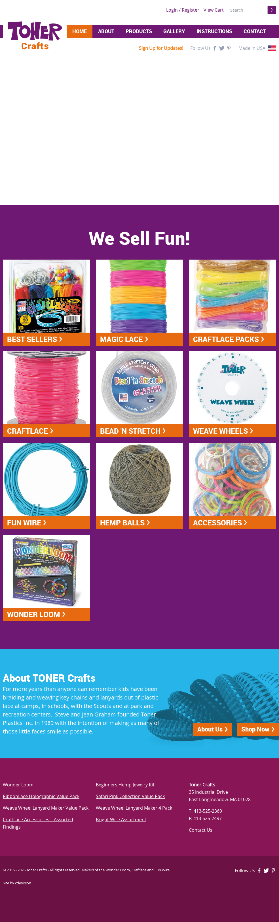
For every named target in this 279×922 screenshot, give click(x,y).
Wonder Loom (18, 785)
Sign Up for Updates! (161, 48)
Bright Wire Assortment (121, 819)
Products (139, 31)
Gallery (174, 31)
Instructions (214, 31)
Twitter (222, 48)
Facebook (214, 48)
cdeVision (23, 882)
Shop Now (255, 729)
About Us (210, 729)
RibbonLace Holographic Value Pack (41, 796)
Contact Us (200, 830)
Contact (255, 31)
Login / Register (182, 10)
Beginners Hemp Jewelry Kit (125, 785)
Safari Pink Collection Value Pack (130, 796)
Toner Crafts (35, 35)
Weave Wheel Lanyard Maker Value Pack (45, 808)
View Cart (214, 10)
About (106, 31)
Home (79, 31)
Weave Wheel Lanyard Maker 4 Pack (134, 808)
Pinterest (229, 48)
